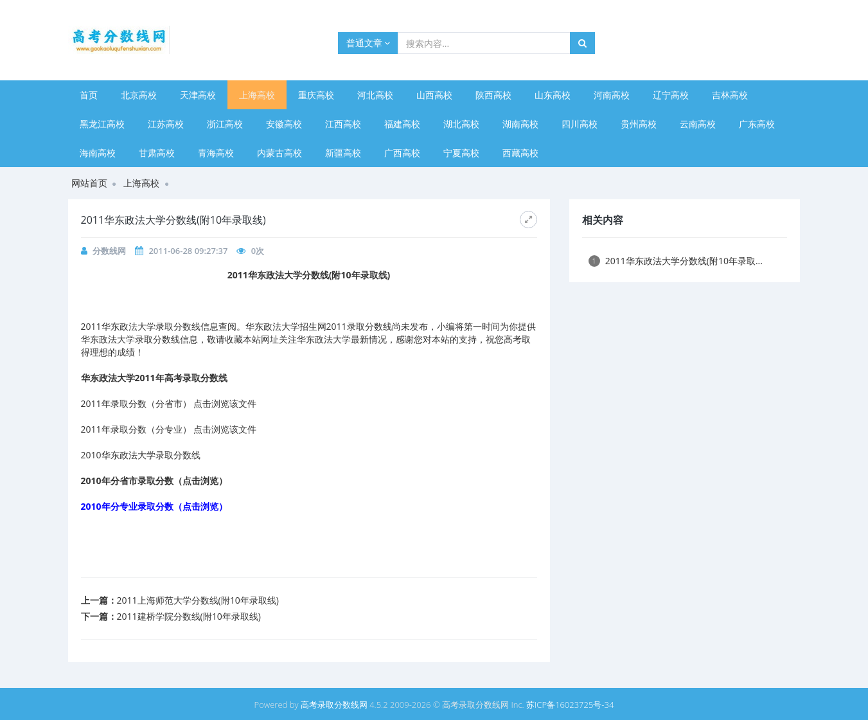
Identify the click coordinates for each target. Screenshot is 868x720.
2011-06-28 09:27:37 (187, 250)
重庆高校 (316, 95)
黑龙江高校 (102, 124)
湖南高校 (520, 124)
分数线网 (109, 250)
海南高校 (98, 153)
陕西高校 (493, 95)
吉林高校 (730, 95)
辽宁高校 (671, 95)
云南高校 (698, 124)
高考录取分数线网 (334, 704)
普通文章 (368, 43)
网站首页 (89, 183)
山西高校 (434, 95)
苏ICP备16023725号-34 (570, 704)
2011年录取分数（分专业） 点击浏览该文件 (169, 429)
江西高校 (343, 124)
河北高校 (375, 95)
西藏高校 (520, 153)
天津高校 (198, 95)
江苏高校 (166, 124)
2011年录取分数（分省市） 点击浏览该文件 (169, 403)
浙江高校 (225, 124)
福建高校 (402, 124)
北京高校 (139, 95)
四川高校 (580, 124)
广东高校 (757, 124)
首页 (89, 95)
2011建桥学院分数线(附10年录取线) (189, 616)
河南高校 (612, 95)
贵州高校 (639, 124)
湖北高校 (461, 124)
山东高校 (553, 95)
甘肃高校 (157, 153)
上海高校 (257, 95)
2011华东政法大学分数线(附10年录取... (676, 261)
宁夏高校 (461, 153)
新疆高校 (343, 153)
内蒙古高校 (279, 153)
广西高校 (402, 153)
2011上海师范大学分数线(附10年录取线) (198, 600)
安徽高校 (284, 124)
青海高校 (216, 153)
